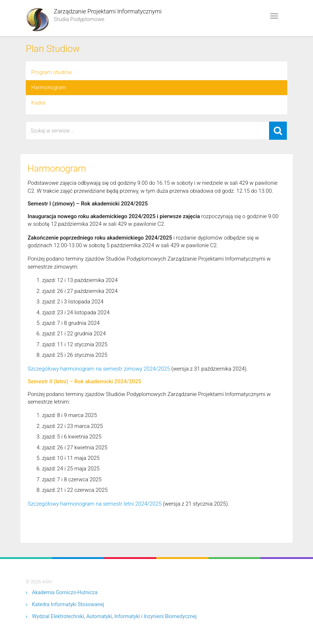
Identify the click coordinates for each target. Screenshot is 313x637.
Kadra (38, 102)
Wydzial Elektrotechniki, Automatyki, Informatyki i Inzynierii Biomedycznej (114, 616)
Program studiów (51, 72)
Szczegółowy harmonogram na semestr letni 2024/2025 (95, 504)
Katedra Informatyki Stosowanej (68, 604)
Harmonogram (48, 87)
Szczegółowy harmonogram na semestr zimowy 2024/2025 (99, 369)
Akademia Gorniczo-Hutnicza (65, 592)
